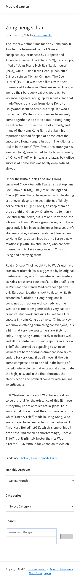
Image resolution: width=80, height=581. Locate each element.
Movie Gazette (17, 6)
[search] (30, 532)
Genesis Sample (37, 569)
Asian (34, 458)
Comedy (44, 458)
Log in (47, 573)
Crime (54, 458)
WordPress (35, 573)
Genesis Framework (61, 569)
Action (25, 458)
